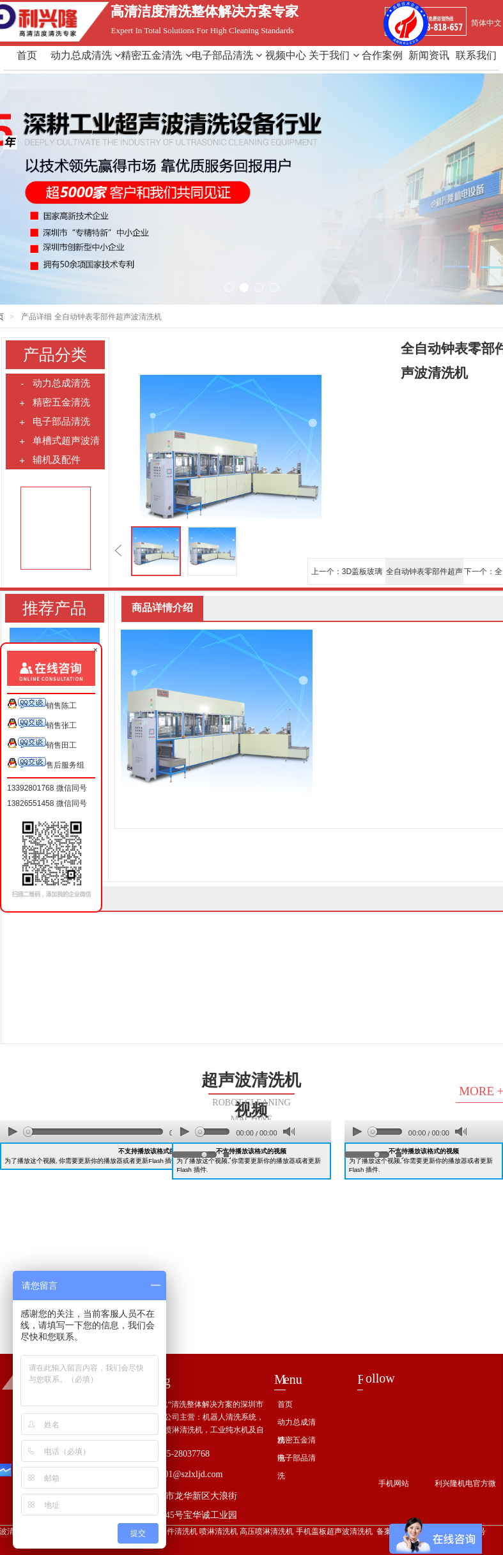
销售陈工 (42, 704)
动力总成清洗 (85, 55)
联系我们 (476, 55)
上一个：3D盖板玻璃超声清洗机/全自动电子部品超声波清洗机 (346, 575)
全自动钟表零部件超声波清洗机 (424, 575)
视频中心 (285, 55)
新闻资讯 (428, 55)
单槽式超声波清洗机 (59, 442)
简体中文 (486, 23)
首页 (27, 55)
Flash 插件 (163, 1160)
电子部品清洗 (227, 55)
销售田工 (42, 744)
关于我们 (334, 55)
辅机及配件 (50, 460)
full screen (226, 1154)
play (13, 1131)
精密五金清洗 (156, 55)
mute (288, 1132)
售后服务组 (45, 763)
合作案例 (382, 55)
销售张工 (42, 724)
